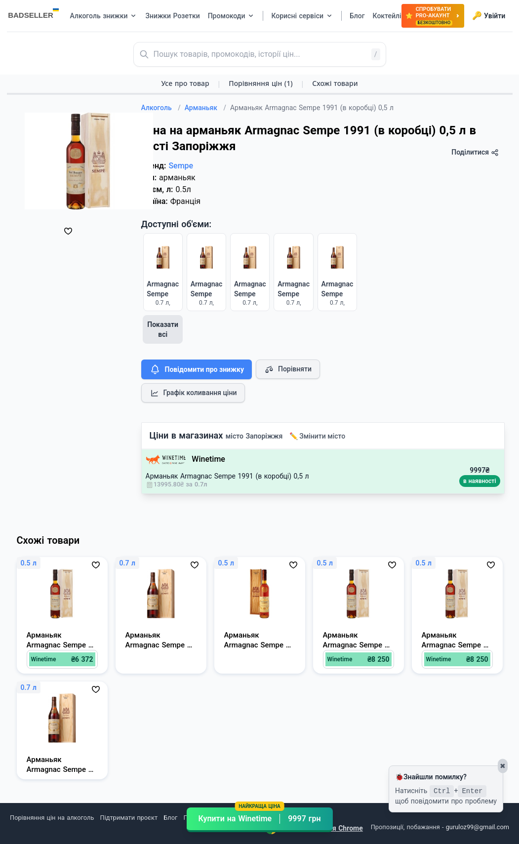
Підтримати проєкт (129, 817)
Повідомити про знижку (196, 369)
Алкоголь (161, 108)
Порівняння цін (260, 83)
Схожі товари (335, 83)
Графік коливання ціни (193, 393)
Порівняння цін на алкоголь (52, 817)
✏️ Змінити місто (317, 436)
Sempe (180, 165)
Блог (170, 817)
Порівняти (288, 369)
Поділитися (474, 152)
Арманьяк (205, 108)
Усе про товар (185, 83)
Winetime (208, 459)
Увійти (488, 16)
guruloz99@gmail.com (477, 827)
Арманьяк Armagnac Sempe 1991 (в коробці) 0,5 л (227, 476)
